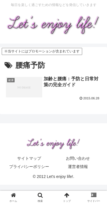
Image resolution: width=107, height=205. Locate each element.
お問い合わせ (78, 158)
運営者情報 (78, 166)
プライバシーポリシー (29, 166)
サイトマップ (29, 158)
